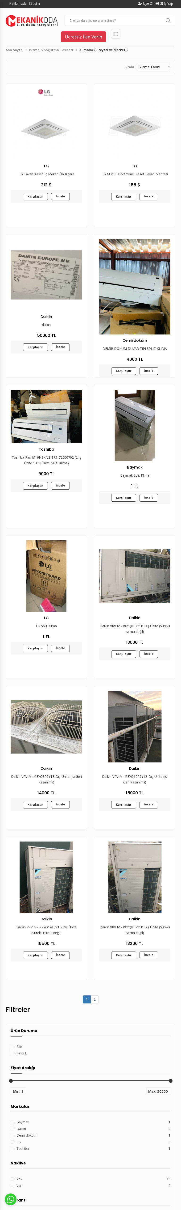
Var (18, 1083)
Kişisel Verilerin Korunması (155, 1194)
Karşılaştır (35, 197)
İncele (60, 196)
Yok (19, 1076)
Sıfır (19, 943)
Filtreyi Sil (44, 1137)
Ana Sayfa (14, 50)
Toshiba (22, 1046)
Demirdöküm (26, 1032)
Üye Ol (145, 3)
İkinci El (22, 950)
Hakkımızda (18, 3)
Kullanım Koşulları (116, 1194)
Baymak (22, 1019)
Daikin (21, 1026)
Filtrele (20, 1137)
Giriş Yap (164, 3)
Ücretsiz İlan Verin (83, 37)
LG (18, 1039)
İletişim (34, 3)
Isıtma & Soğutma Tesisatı (51, 50)
